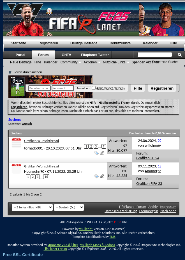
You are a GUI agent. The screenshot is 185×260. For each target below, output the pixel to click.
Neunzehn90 (34, 171)
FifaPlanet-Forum (55, 249)
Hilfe (138, 88)
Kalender (150, 43)
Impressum (168, 206)
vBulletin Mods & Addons (97, 245)
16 (46, 177)
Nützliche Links (114, 62)
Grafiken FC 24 (147, 158)
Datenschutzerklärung (121, 211)
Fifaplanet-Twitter (95, 55)
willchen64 (153, 145)
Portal (20, 55)
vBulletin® (86, 229)
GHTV (66, 55)
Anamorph (153, 171)
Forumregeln (148, 211)
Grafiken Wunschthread (41, 141)
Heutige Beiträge (84, 43)
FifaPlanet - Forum (132, 206)
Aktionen (90, 62)
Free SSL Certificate (23, 254)
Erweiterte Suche (165, 62)
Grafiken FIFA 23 (149, 183)
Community (69, 62)
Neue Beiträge (21, 62)
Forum (43, 55)
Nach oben (168, 211)
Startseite (18, 43)
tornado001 (33, 148)
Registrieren (162, 88)
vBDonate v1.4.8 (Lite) (63, 245)
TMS (112, 237)
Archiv (153, 206)
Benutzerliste (120, 43)
